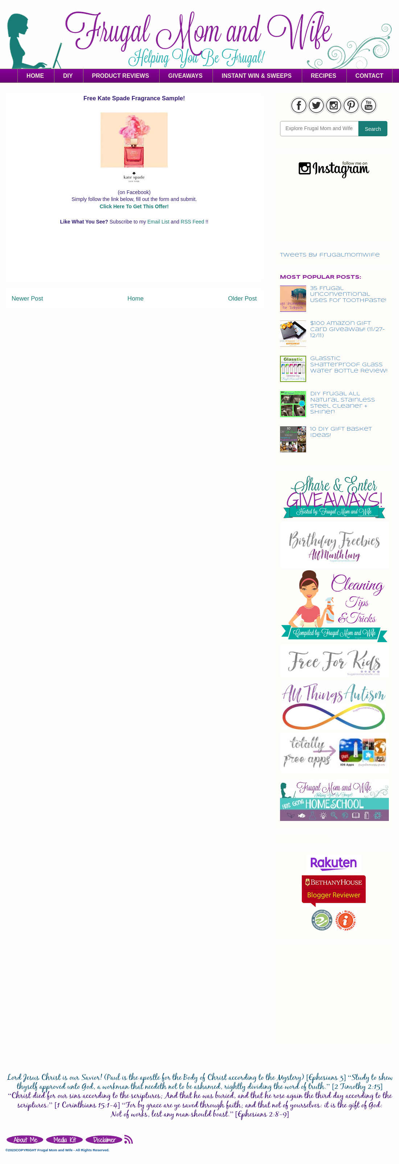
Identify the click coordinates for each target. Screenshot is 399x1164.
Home (135, 298)
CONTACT (369, 76)
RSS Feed (193, 222)
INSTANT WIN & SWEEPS (257, 76)
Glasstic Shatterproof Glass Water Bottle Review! (348, 365)
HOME (35, 76)
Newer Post (27, 298)
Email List (159, 222)
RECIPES (323, 76)
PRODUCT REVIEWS (120, 76)
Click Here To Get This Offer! (134, 206)
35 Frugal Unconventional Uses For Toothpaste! (348, 294)
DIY (68, 76)
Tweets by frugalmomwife (330, 255)
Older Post (242, 298)
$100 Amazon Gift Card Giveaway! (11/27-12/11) (347, 329)
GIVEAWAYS (185, 76)
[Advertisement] (134, 264)
